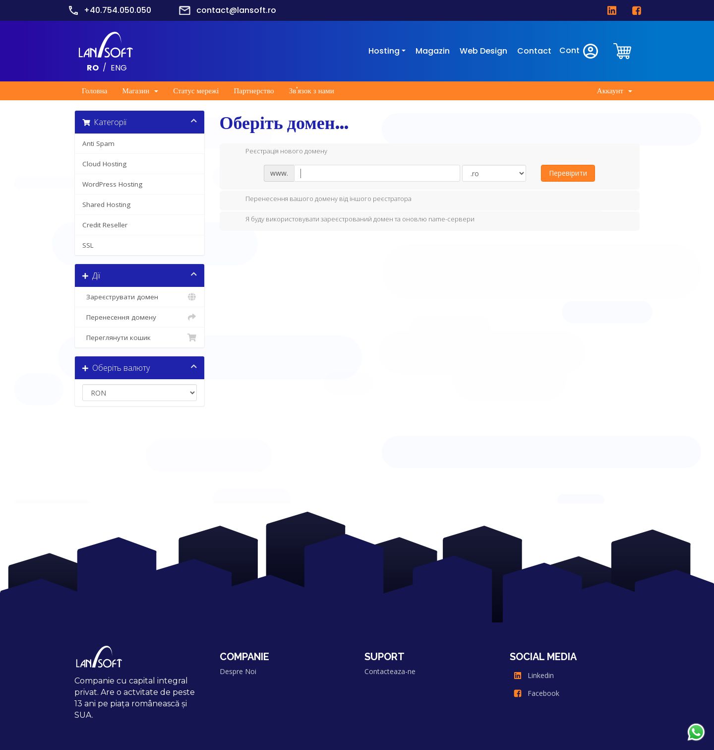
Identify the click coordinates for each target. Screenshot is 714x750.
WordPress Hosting (112, 184)
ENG (119, 67)
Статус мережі (196, 90)
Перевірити (568, 173)
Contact (534, 51)
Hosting (384, 51)
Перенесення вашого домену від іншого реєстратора (321, 199)
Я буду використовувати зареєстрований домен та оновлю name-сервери (352, 219)
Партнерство (254, 90)
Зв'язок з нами (311, 90)
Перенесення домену (139, 317)
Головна (94, 90)
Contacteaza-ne (390, 671)
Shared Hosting (106, 204)
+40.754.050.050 (117, 10)
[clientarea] (623, 51)
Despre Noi (238, 671)
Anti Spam (98, 143)
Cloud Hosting (104, 163)
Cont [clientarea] (579, 51)
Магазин (140, 90)
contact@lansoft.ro (236, 10)
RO (93, 67)
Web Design (483, 51)
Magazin (433, 51)
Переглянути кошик (139, 337)
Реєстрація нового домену (278, 151)
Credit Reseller (104, 224)
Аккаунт (614, 90)
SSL (88, 245)
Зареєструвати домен (139, 297)
